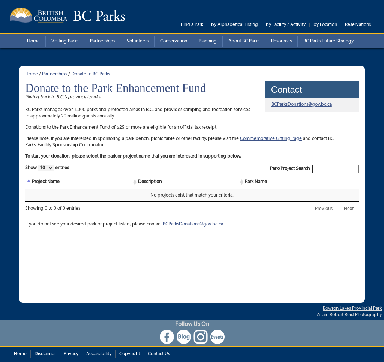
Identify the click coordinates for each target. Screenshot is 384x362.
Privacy (71, 354)
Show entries (47, 168)
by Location (325, 25)
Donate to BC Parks (90, 74)
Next (349, 209)
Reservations (358, 25)
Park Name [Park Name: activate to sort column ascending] (256, 182)
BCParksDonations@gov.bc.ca (302, 104)
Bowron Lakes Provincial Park (352, 308)
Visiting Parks (64, 41)
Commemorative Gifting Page (271, 138)
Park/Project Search (314, 169)
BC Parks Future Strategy (328, 41)
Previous (324, 209)
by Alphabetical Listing (234, 25)
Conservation (173, 41)
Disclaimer (45, 354)
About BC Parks (244, 41)
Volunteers (137, 41)
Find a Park (192, 25)
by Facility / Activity (286, 25)
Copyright (129, 354)
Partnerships (102, 41)
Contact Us (159, 354)
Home (33, 41)
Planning (208, 41)
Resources (281, 41)
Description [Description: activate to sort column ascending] (150, 182)
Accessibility (98, 354)
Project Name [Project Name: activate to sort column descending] (46, 182)
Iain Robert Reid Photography (351, 315)
